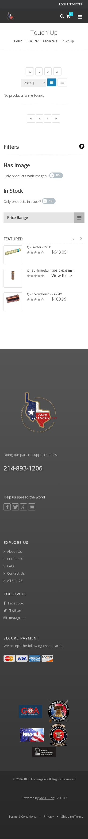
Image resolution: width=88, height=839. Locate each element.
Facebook (13, 603)
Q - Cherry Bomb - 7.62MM (44, 294)
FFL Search (14, 559)
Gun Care (33, 41)
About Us (13, 551)
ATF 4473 (13, 580)
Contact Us (14, 573)
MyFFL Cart (46, 798)
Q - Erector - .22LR (39, 247)
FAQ (9, 566)
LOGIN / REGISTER (70, 4)
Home (18, 41)
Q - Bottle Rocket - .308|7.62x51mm (50, 271)
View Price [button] (61, 275)
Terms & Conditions (22, 816)
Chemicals (50, 41)
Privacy (49, 816)
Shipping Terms (72, 816)
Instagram (15, 618)
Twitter (12, 610)
